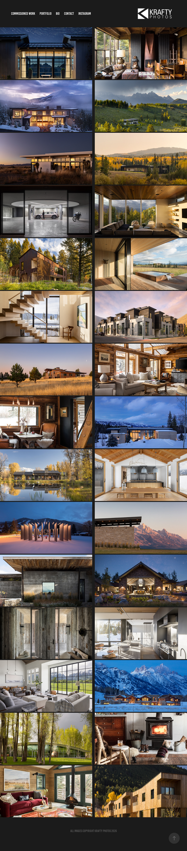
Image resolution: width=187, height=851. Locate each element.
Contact (69, 14)
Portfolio (45, 14)
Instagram (84, 14)
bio (58, 14)
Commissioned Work (23, 14)
